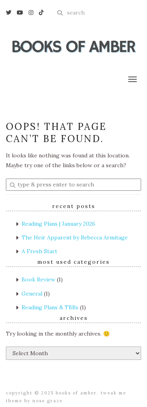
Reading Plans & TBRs (50, 307)
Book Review (38, 279)
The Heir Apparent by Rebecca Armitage (75, 237)
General (32, 293)
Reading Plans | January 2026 (58, 223)
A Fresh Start (39, 251)
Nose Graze (48, 400)
